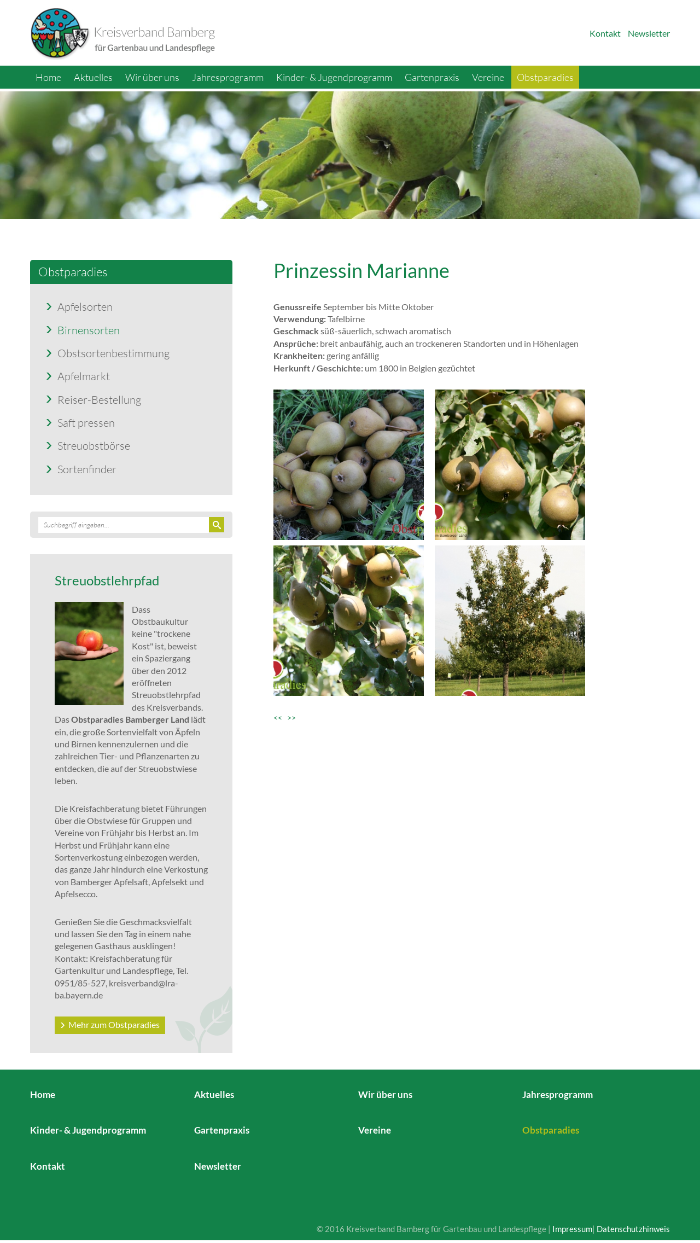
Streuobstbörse (93, 445)
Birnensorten (88, 330)
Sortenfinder (86, 469)
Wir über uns (152, 77)
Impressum (572, 1229)
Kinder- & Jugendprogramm (334, 77)
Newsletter (649, 33)
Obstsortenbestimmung (113, 353)
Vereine (488, 77)
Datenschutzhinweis (633, 1229)
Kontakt (605, 33)
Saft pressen (86, 422)
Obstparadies (545, 77)
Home (48, 77)
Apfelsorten (85, 306)
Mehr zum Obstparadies (114, 1024)
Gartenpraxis (432, 77)
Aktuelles (93, 77)
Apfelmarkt (83, 376)
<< (280, 717)
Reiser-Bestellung (99, 399)
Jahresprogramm (228, 77)
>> (291, 717)
